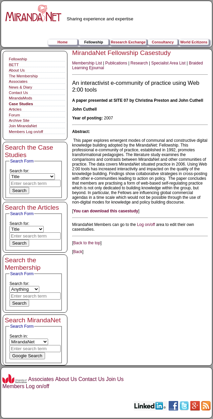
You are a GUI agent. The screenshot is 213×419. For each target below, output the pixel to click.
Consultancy (163, 42)
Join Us (115, 379)
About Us (17, 70)
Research (139, 63)
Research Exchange (128, 42)
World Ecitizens (193, 42)
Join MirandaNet (23, 126)
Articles (15, 109)
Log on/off (146, 224)
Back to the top (86, 243)
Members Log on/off (26, 132)
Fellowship (93, 42)
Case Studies (21, 104)
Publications (116, 63)
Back (77, 251)
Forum (14, 115)
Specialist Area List (168, 63)
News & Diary (20, 87)
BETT (14, 65)
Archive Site (19, 120)
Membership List (87, 63)
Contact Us (18, 93)
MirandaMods (20, 98)
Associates (18, 81)
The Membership (23, 76)
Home (63, 42)
